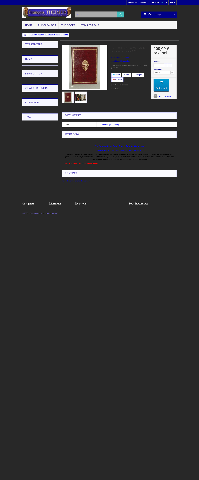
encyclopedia (29, 419)
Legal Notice (32, 329)
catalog (47, 416)
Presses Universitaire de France (39, 398)
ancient (51, 423)
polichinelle (42, 419)
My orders (79, 448)
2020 (37, 423)
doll (51, 419)
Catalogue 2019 (45, 192)
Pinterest (117, 79)
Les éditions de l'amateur (36, 394)
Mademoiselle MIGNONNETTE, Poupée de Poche (46, 54)
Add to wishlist (164, 97)
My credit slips (81, 451)
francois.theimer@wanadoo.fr (150, 463)
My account (81, 444)
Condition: (115, 61)
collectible (28, 423)
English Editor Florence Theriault (39, 390)
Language (158, 69)
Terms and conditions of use (37, 333)
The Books (68, 25)
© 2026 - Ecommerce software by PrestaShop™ (40, 473)
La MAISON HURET (48, 173)
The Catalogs (47, 25)
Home (28, 25)
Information (33, 317)
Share (127, 75)
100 (43, 423)
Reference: (115, 57)
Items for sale (89, 25)
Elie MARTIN (44, 256)
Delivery (30, 325)
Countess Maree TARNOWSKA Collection (45, 232)
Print (117, 89)
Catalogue (28, 416)
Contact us (132, 2)
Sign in (172, 2)
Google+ (138, 75)
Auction (38, 416)
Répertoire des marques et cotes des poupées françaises (47, 97)
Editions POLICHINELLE (36, 386)
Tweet (116, 75)
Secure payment (33, 341)
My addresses (80, 455)
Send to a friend (121, 85)
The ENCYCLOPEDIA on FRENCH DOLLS (47, 213)
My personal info (82, 458)
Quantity (157, 61)
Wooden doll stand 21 (48, 76)
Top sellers (33, 45)
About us (30, 337)
